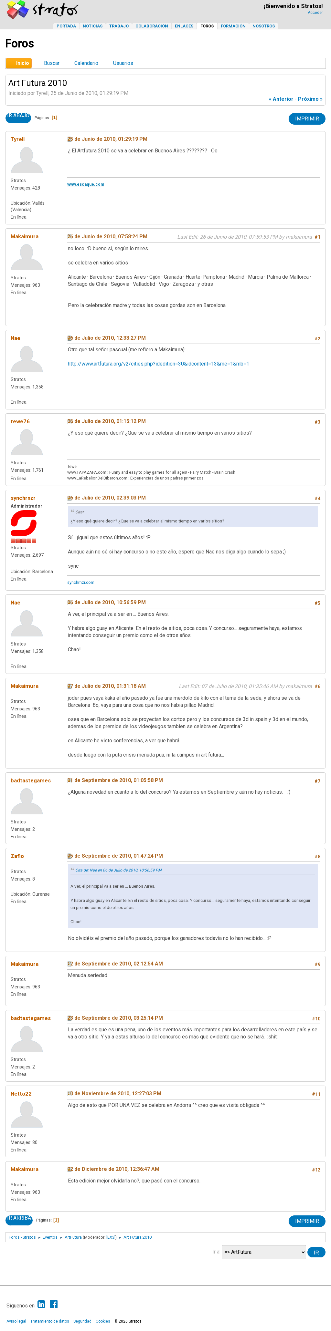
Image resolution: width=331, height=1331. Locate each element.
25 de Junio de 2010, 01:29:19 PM (107, 139)
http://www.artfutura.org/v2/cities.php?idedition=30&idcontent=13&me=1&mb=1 (158, 364)
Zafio (17, 856)
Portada (66, 26)
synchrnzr (23, 498)
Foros (207, 26)
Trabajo (119, 26)
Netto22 (21, 1093)
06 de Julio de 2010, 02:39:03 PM (106, 498)
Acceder (315, 12)
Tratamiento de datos (49, 1321)
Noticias (92, 26)
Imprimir (307, 119)
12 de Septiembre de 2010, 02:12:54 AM (115, 964)
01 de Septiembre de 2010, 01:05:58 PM (115, 780)
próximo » (310, 99)
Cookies (103, 1321)
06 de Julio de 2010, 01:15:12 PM (106, 421)
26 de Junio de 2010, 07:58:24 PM (107, 236)
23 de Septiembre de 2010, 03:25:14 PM (115, 1018)
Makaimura (24, 236)
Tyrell (18, 139)
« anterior (281, 99)
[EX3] (110, 1237)
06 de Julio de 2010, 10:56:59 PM (106, 602)
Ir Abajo (18, 116)
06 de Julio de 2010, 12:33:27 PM (106, 338)
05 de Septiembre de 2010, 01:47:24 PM (115, 856)
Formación (233, 26)
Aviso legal (16, 1321)
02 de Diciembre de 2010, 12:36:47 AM (113, 1169)
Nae (15, 338)
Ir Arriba (19, 1218)
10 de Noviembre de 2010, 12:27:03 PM (114, 1093)
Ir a (215, 1251)
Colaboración (151, 26)
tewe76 (20, 421)
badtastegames (31, 780)
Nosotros (263, 26)
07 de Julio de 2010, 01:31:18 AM (106, 686)
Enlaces (184, 26)
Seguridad (82, 1321)
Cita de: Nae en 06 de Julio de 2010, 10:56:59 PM (118, 870)
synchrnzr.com (80, 582)
